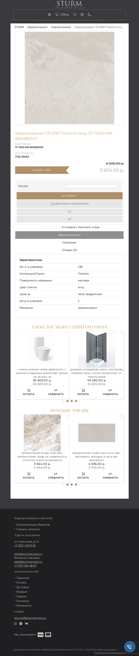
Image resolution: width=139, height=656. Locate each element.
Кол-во (23, 185)
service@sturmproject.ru (30, 618)
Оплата (21, 582)
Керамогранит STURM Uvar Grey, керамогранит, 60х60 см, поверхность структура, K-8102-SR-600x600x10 (42, 456)
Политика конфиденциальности (110, 653)
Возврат (22, 591)
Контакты (22, 601)
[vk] (26, 623)
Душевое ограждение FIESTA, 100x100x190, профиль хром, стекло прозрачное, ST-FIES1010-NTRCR (96, 373)
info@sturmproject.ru (28, 554)
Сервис (21, 596)
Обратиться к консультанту (70, 203)
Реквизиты (23, 605)
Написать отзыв (88, 227)
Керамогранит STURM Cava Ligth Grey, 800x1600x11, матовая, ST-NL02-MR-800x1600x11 (97, 456)
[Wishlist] (70, 212)
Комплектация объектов (33, 524)
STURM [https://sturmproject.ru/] (19, 27)
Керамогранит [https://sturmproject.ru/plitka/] (38, 27)
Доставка (22, 587)
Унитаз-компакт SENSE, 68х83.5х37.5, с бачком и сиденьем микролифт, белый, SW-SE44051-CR (42, 373)
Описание (69, 242)
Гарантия (22, 578)
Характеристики (69, 235)
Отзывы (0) (69, 250)
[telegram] (20, 623)
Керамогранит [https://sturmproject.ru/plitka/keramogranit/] (61, 27)
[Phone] (89, 14)
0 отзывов (68, 227)
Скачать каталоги (28, 529)
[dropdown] (49, 14)
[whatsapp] (15, 623)
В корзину (69, 195)
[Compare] (70, 219)
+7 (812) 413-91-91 (25, 545)
